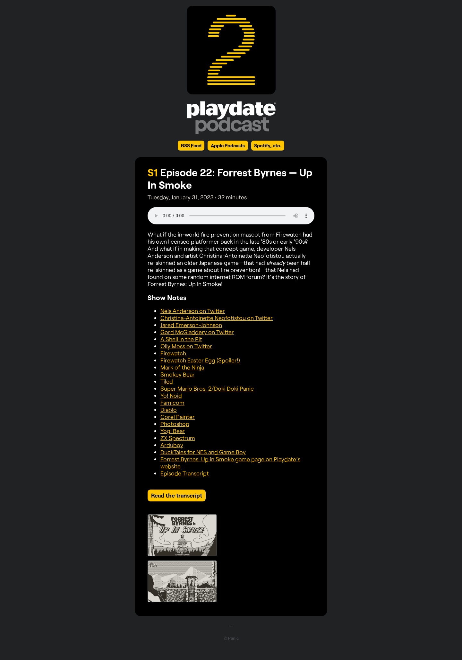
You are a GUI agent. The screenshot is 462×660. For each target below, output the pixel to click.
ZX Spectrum (177, 437)
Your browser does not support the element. (231, 215)
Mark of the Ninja (182, 367)
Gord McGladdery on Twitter (197, 331)
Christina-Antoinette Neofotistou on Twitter (216, 317)
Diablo (168, 409)
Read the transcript (176, 495)
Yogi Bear (172, 430)
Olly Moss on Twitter (186, 346)
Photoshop (174, 423)
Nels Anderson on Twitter (192, 310)
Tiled (166, 381)
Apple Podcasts (228, 145)
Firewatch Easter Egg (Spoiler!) (200, 360)
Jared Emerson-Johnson (191, 324)
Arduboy (171, 444)
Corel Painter (177, 416)
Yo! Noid (171, 395)
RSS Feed (191, 145)
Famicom (172, 402)
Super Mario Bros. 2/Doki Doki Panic (207, 388)
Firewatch (173, 353)
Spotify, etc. (267, 145)
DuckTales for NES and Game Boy (203, 452)
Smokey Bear (177, 374)
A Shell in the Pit (181, 339)
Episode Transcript (184, 473)
